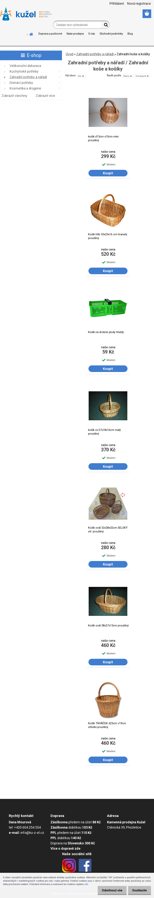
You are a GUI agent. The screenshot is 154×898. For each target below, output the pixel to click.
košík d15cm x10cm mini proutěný (103, 138)
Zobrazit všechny (14, 96)
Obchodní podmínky (111, 33)
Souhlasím (139, 890)
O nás (91, 33)
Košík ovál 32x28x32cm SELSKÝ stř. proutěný (108, 529)
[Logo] (26, 14)
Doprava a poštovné (50, 33)
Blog (130, 33)
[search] (105, 25)
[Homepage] (31, 33)
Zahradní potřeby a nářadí (95, 54)
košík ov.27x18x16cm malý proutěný (104, 431)
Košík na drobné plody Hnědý (106, 332)
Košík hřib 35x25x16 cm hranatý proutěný (107, 236)
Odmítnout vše (110, 890)
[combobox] (128, 76)
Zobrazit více (45, 96)
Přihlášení (116, 3)
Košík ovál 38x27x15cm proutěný (108, 625)
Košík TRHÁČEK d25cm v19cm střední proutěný (107, 725)
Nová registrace (139, 3)
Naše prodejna (75, 33)
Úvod (69, 54)
